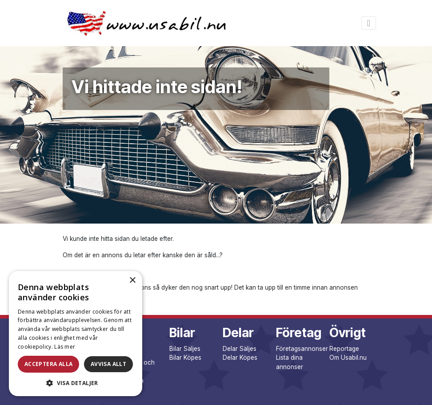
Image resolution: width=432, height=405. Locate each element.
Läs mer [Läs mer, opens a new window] (64, 346)
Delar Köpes (240, 357)
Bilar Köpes (185, 357)
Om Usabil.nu (348, 357)
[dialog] (75, 333)
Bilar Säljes (184, 348)
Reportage (344, 348)
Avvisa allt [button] (108, 364)
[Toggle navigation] (368, 23)
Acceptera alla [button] (48, 364)
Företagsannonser (302, 348)
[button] (75, 382)
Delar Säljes (239, 348)
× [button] (132, 280)
